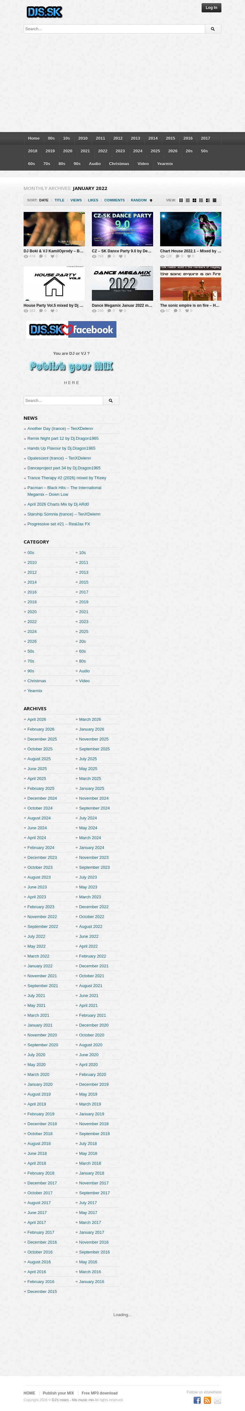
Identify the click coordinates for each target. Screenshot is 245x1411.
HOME (29, 1393)
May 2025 (88, 768)
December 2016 (42, 1242)
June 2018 (37, 1153)
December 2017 (42, 1183)
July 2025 (88, 758)
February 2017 (41, 1232)
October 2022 (91, 916)
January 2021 (40, 1025)
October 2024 (40, 808)
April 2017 (36, 1222)
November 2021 (42, 975)
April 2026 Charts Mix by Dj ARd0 (58, 504)
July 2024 (88, 818)
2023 (120, 151)
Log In (211, 7)
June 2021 (89, 995)
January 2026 (91, 729)
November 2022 (42, 916)
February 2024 (41, 847)
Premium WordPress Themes (217, 1400)
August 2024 (39, 818)
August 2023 (39, 877)
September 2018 (94, 1133)
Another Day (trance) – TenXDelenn (60, 428)
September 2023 (94, 867)
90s (77, 163)
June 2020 (89, 1054)
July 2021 (36, 995)
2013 (135, 138)
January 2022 (40, 966)
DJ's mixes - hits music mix (73, 1400)
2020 (67, 151)
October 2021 (91, 975)
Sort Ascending (151, 200)
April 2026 (36, 719)
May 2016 (88, 1262)
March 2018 (90, 1163)
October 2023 (40, 867)
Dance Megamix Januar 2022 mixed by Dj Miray (135, 305)
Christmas (119, 163)
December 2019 (94, 1084)
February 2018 (41, 1173)
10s (66, 138)
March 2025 (90, 778)
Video (143, 163)
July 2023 (88, 877)
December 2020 (94, 1025)
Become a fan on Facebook (197, 1400)
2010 (83, 138)
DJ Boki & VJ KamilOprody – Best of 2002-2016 (66, 251)
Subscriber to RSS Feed (207, 1400)
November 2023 (94, 857)
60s (31, 163)
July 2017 (88, 1202)
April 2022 (88, 946)
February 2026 (41, 729)
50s (204, 151)
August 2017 (39, 1202)
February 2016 (41, 1281)
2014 (153, 138)
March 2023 (90, 897)
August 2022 (90, 926)
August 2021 (90, 985)
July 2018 (88, 1143)
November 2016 (94, 1242)
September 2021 (42, 985)
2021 (85, 151)
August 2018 (39, 1143)
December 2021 (94, 966)
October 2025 (40, 749)
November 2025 (94, 739)
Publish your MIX (58, 1393)
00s (51, 138)
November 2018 (94, 1123)
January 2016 (91, 1281)
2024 (138, 151)
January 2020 (40, 1084)
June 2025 (37, 768)
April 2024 (36, 837)
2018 (32, 151)
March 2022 (38, 956)
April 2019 (36, 1104)
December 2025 (42, 739)
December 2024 (42, 798)
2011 (100, 138)
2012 (117, 138)
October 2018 (40, 1133)
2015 (170, 138)
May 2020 (36, 1064)
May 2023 (88, 887)
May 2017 (88, 1212)
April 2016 (36, 1271)
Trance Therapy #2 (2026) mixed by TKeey (66, 477)
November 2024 (94, 798)
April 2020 (88, 1064)
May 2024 (88, 827)
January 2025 (91, 788)
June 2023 (37, 887)
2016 (188, 138)
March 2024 (90, 837)
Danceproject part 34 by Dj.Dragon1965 (63, 468)
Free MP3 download (100, 1393)
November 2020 (42, 1035)
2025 (155, 151)
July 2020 (36, 1054)
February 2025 (41, 788)
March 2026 (90, 719)
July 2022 (36, 936)
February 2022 (92, 956)
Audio (95, 163)
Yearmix (165, 163)
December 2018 (42, 1123)
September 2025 (94, 749)
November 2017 (94, 1183)
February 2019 (41, 1114)
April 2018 (36, 1163)
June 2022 (89, 936)
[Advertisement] (122, 84)
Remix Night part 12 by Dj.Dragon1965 (63, 438)
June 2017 (37, 1212)
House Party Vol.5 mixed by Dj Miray (57, 305)
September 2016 (94, 1252)
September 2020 (42, 1044)
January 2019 (91, 1114)
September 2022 (42, 926)
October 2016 (40, 1252)
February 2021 (92, 1015)
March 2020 (38, 1074)
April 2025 (36, 778)
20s (189, 151)
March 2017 (90, 1222)
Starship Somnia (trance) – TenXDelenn (63, 514)
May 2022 (36, 946)
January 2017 (91, 1232)
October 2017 (40, 1192)
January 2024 (91, 847)
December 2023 (42, 857)
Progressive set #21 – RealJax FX (58, 524)
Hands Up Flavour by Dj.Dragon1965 (61, 448)
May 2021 (36, 1005)
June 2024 (37, 827)
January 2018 (91, 1173)
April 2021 (88, 1005)
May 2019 (88, 1094)
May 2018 (88, 1153)
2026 (172, 151)
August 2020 (90, 1044)
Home (34, 138)
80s (61, 163)
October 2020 (91, 1035)
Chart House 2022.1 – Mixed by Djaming (196, 251)
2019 (50, 151)
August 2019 (39, 1094)
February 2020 (92, 1074)
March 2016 (90, 1271)
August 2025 (39, 758)
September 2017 (94, 1192)
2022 (103, 151)
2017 (205, 138)
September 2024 (94, 808)
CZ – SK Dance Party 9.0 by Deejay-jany (128, 251)
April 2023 (36, 897)
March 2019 (90, 1104)
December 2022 (94, 906)
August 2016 (39, 1262)
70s (46, 163)
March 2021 (38, 1015)
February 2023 (41, 906)
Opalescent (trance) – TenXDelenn (59, 458)
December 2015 (42, 1291)
